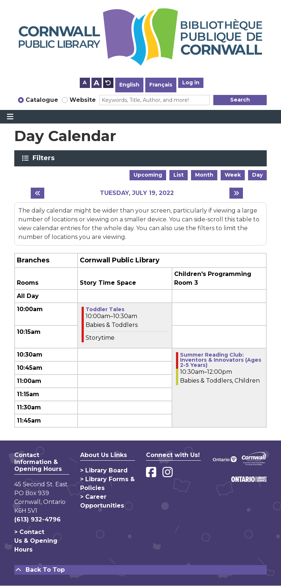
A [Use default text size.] (108, 83)
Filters (45, 158)
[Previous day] (37, 193)
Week (233, 175)
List (178, 175)
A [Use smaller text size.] (85, 82)
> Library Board (104, 470)
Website (83, 99)
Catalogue (42, 99)
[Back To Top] (140, 570)
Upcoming (148, 175)
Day (257, 175)
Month (204, 175)
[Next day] (236, 193)
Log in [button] (190, 82)
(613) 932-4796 (37, 519)
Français (160, 84)
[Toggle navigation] (10, 117)
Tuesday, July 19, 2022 (137, 192)
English (129, 84)
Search (240, 99)
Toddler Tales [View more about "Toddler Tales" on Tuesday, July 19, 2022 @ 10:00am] (105, 309)
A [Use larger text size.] (96, 82)
